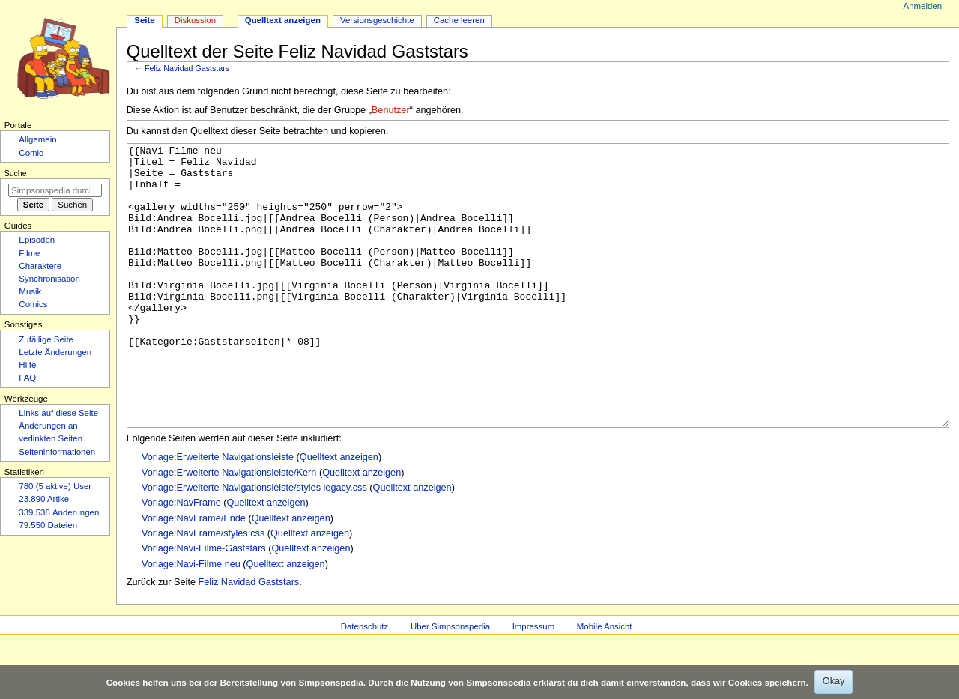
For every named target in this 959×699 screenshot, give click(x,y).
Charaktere (40, 265)
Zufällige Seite (46, 339)
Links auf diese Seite (58, 412)
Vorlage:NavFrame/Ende (194, 574)
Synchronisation (49, 278)
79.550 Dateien (48, 525)
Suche (15, 173)
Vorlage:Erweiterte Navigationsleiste (218, 513)
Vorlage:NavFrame (181, 559)
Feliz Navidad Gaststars (187, 68)
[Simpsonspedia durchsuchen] (55, 190)
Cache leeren (459, 20)
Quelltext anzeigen (339, 513)
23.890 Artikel (44, 498)
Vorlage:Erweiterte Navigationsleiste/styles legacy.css (254, 544)
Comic (31, 152)
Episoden (37, 239)
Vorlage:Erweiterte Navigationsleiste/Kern (229, 529)
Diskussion (195, 20)
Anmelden (923, 5)
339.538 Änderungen (59, 512)
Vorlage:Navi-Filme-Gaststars (204, 604)
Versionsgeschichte (377, 20)
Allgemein (37, 139)
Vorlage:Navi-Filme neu (191, 620)
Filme (29, 253)
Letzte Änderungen (55, 352)
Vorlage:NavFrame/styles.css (203, 589)
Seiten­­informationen (57, 451)
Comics (33, 304)
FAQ (27, 377)
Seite (144, 20)
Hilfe (27, 364)
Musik (30, 291)
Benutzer (391, 110)
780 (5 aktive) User (55, 486)
